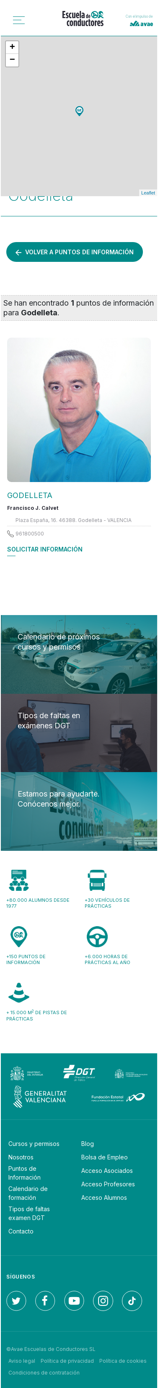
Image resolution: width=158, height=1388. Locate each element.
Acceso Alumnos (104, 1197)
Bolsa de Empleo (104, 1157)
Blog (87, 1143)
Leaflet (148, 192)
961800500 (30, 533)
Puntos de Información (24, 1173)
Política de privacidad (67, 1361)
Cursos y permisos (34, 1143)
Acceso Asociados (107, 1170)
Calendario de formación (28, 1193)
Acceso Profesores (108, 1184)
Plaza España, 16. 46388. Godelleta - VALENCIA (74, 520)
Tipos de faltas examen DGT (29, 1213)
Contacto (21, 1231)
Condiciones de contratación (44, 1372)
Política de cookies (123, 1361)
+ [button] (12, 47)
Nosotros (21, 1157)
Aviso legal (21, 1361)
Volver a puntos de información (75, 252)
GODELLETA (29, 495)
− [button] (12, 60)
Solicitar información (45, 549)
